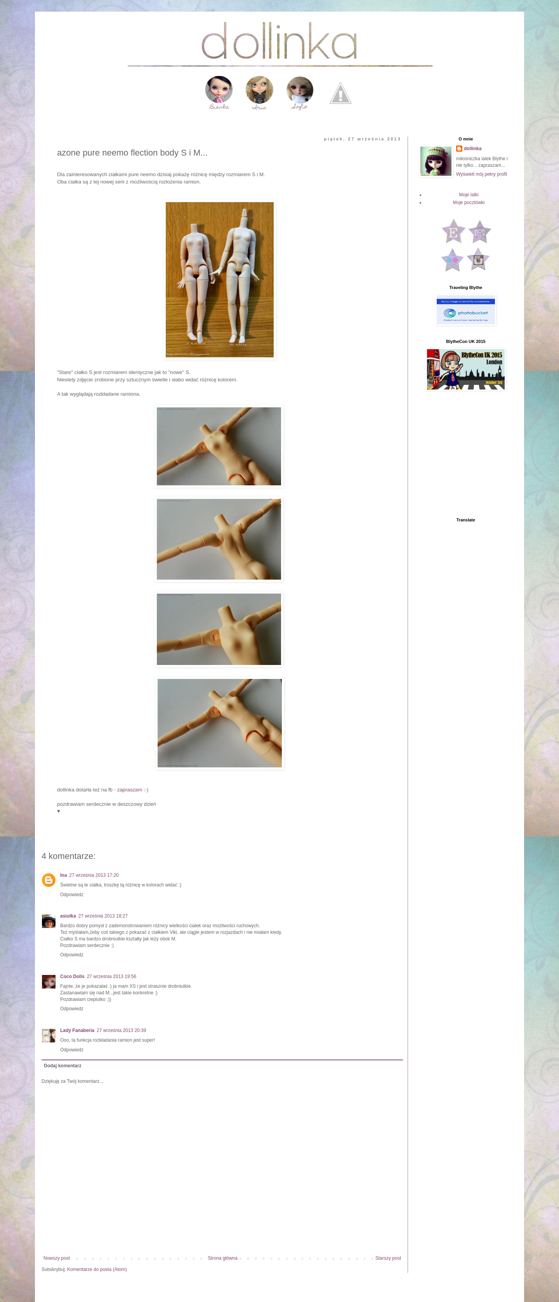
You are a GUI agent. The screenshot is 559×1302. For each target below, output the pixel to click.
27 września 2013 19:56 (111, 976)
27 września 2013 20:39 (121, 1030)
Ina (63, 875)
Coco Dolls (72, 976)
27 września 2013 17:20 (93, 875)
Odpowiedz (71, 894)
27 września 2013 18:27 (103, 916)
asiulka (68, 916)
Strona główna (223, 1258)
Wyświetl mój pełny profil (481, 174)
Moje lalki (468, 194)
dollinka (472, 148)
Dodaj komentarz (63, 1065)
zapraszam (129, 790)
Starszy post (388, 1258)
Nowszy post (56, 1258)
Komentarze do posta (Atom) (97, 1269)
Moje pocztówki (468, 202)
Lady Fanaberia (77, 1030)
